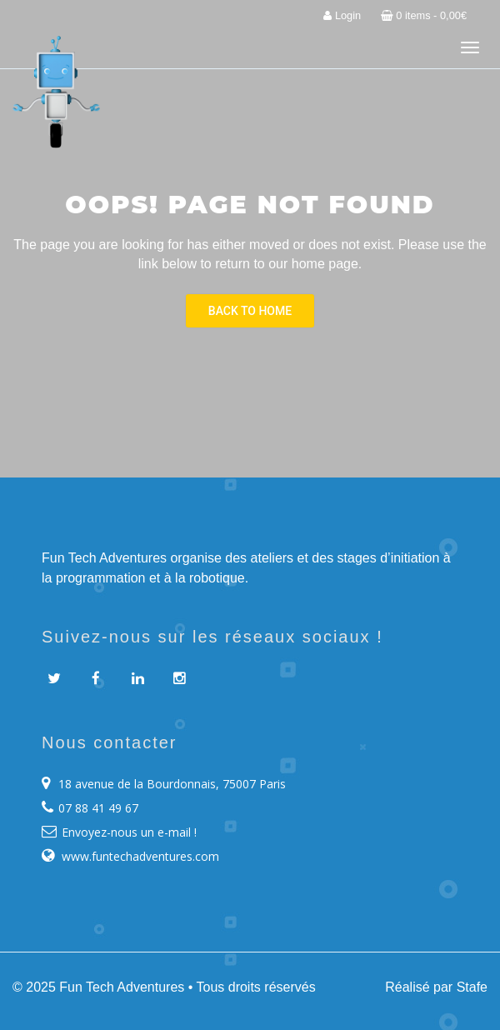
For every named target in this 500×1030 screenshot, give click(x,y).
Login (342, 15)
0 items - (424, 15)
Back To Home (250, 311)
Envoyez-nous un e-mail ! (129, 832)
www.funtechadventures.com (140, 856)
